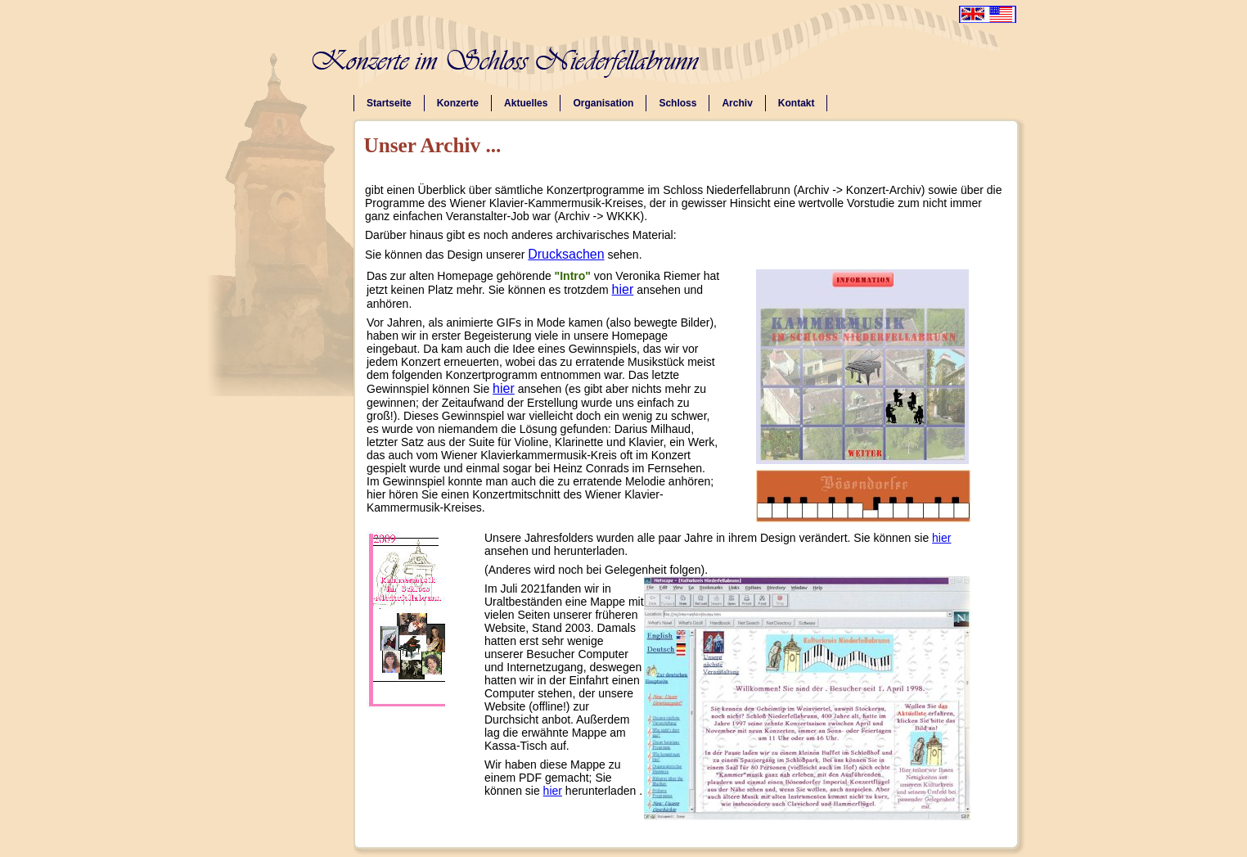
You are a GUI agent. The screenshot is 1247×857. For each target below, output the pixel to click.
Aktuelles (525, 103)
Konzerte (458, 103)
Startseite (389, 103)
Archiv (737, 103)
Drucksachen (566, 254)
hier (623, 289)
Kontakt (796, 103)
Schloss (677, 103)
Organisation (603, 103)
